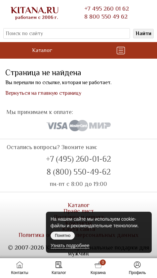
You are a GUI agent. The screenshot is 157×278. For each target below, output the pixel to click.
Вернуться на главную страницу (43, 93)
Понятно (62, 235)
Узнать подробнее (70, 245)
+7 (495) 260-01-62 (78, 159)
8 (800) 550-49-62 (79, 172)
